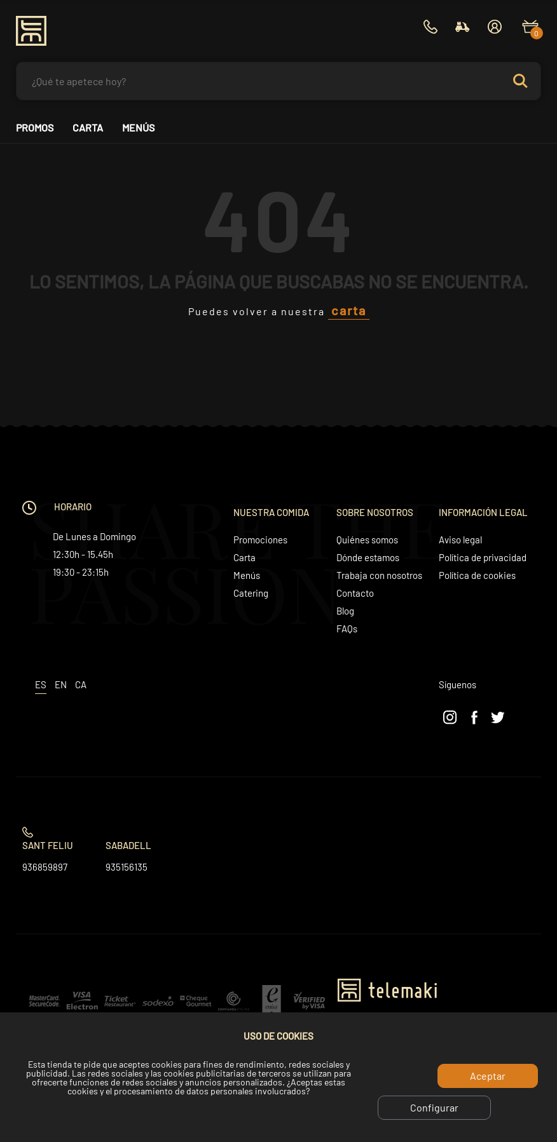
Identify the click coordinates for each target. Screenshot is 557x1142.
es (40, 684)
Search (520, 81)
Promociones (260, 539)
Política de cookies (477, 575)
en (61, 684)
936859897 (44, 867)
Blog (345, 610)
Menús (138, 128)
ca (80, 684)
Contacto (355, 593)
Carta (87, 128)
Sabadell (128, 845)
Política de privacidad (482, 557)
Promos (34, 128)
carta (348, 310)
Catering (250, 593)
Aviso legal (460, 539)
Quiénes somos (367, 539)
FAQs (346, 628)
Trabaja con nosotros (379, 575)
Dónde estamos (367, 557)
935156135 (127, 867)
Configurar (434, 1107)
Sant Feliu (47, 845)
